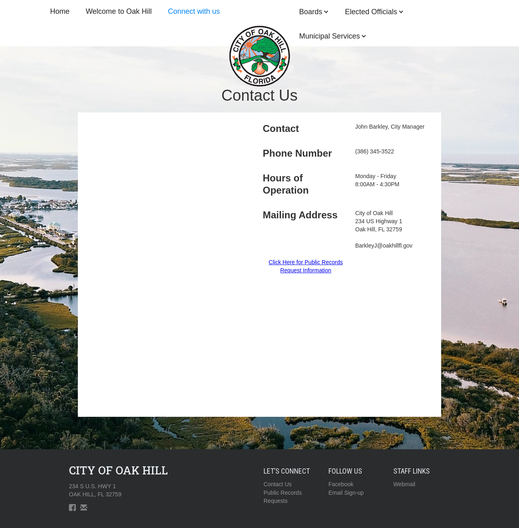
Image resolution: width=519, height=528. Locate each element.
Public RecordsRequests (283, 496)
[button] (333, 36)
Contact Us (278, 484)
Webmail (404, 484)
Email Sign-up (346, 492)
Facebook (340, 484)
